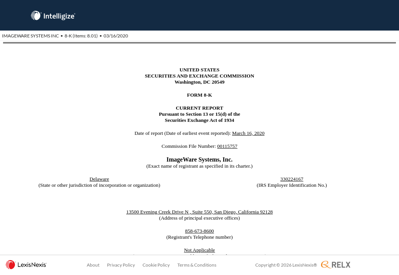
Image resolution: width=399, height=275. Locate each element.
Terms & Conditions (196, 265)
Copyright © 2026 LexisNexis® (286, 265)
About (93, 265)
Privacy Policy (121, 265)
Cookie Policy (156, 265)
